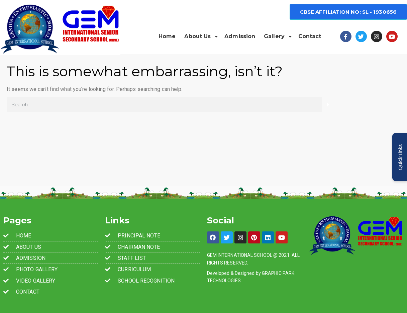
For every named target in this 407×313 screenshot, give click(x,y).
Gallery (274, 36)
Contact (309, 36)
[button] (348, 12)
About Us (197, 36)
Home (167, 36)
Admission (239, 36)
